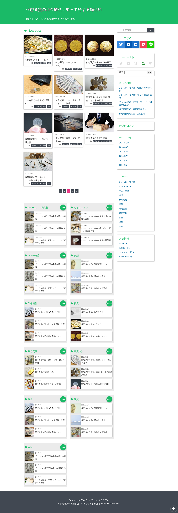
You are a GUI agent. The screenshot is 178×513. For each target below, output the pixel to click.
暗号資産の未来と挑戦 (44, 372)
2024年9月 (124, 147)
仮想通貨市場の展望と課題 (92, 312)
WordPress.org (125, 257)
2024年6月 (124, 160)
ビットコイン (125, 186)
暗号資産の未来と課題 (96, 138)
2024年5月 (124, 165)
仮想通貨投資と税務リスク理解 (94, 288)
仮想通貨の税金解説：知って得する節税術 (64, 9)
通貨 (121, 222)
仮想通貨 (38, 63)
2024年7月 (124, 156)
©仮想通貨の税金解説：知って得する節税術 (79, 503)
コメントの (126, 252)
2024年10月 (124, 143)
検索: (121, 72)
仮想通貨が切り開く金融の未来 (48, 336)
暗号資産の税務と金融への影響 (48, 384)
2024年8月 (124, 152)
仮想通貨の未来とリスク (36, 60)
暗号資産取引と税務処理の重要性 (95, 384)
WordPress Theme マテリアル (95, 500)
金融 (49, 63)
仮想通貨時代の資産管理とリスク (95, 264)
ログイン (123, 243)
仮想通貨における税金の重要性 (48, 312)
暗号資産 (66, 106)
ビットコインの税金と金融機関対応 (96, 240)
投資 (44, 63)
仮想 (121, 195)
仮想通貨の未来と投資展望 (98, 62)
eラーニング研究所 (127, 182)
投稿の (124, 248)
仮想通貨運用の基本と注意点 (93, 276)
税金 (121, 217)
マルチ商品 (124, 191)
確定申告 (73, 106)
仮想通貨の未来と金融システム (94, 336)
